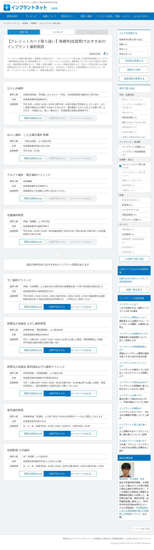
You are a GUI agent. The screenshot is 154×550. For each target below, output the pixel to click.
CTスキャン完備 (130, 219)
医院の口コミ (68, 16)
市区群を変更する (134, 60)
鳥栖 (123, 44)
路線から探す (134, 69)
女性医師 (126, 234)
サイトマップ (145, 538)
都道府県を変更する (134, 78)
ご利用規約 (93, 538)
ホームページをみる (92, 307)
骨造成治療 (127, 117)
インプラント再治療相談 (133, 151)
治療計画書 (127, 132)
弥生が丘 (125, 54)
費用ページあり (129, 180)
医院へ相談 (86, 16)
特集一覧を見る (134, 289)
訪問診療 (126, 252)
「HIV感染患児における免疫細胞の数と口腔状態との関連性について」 (134, 510)
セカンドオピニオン (131, 137)
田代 (123, 49)
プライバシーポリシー (76, 538)
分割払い (126, 190)
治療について (49, 16)
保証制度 (126, 185)
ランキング (31, 16)
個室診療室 (127, 214)
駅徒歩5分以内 (129, 200)
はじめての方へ (141, 16)
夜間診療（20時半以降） (134, 239)
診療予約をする (58, 307)
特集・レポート (123, 16)
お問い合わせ (131, 538)
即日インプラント (130, 99)
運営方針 (104, 538)
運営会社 (60, 538)
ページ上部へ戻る (142, 529)
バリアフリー (128, 210)
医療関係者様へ (116, 538)
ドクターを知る (105, 16)
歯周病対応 (127, 127)
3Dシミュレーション (132, 122)
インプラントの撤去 (131, 147)
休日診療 (126, 247)
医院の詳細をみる (24, 118)
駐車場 (125, 205)
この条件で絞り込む (134, 259)
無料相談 (126, 229)
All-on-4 (125, 112)
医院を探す (12, 16)
